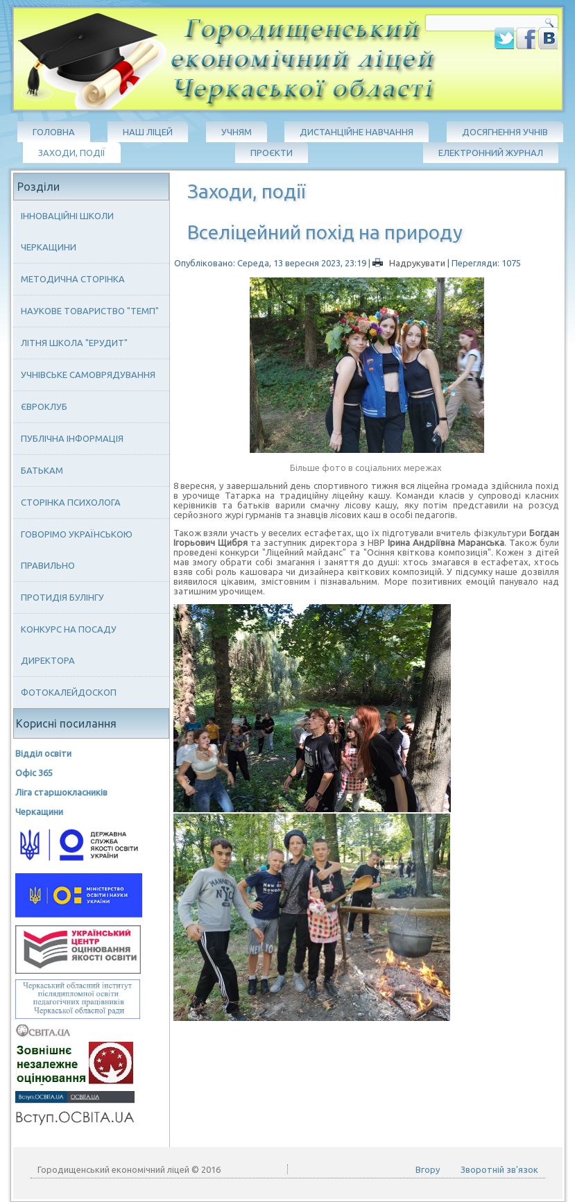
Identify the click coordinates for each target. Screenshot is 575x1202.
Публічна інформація (72, 438)
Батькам (42, 470)
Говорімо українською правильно (76, 549)
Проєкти (271, 152)
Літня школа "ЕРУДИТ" (74, 342)
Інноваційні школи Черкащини (67, 231)
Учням (236, 132)
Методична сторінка (73, 279)
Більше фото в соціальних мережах (366, 467)
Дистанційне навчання (356, 132)
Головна (54, 132)
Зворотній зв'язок (499, 1169)
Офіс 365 (34, 773)
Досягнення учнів (505, 132)
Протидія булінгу (62, 597)
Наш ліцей (148, 132)
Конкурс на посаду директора (69, 644)
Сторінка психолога (71, 502)
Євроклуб (44, 406)
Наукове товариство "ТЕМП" (90, 311)
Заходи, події (71, 152)
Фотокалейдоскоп (69, 692)
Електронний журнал (490, 152)
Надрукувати (409, 263)
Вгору (427, 1169)
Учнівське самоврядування (88, 374)
